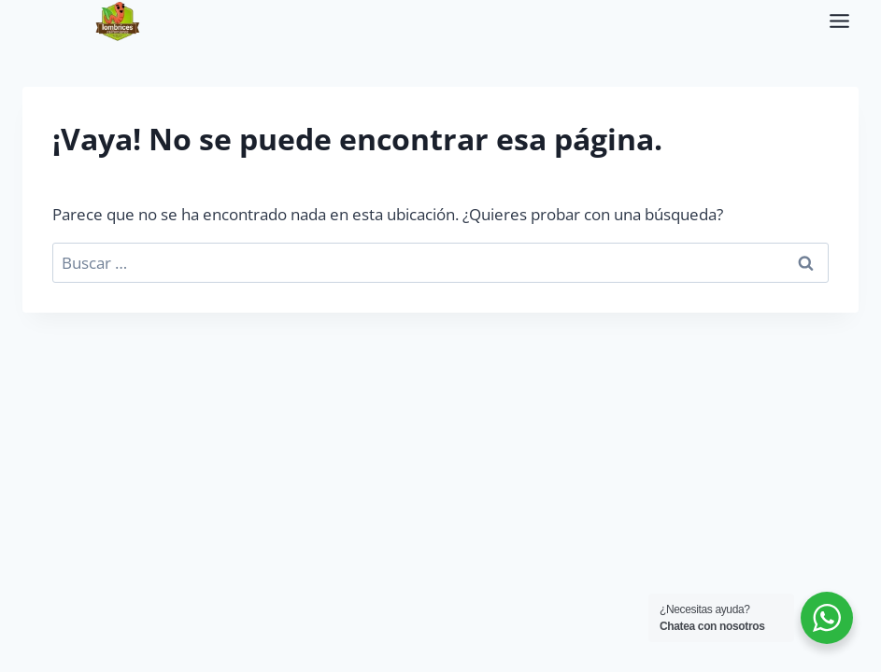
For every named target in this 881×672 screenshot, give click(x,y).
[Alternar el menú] (839, 21)
